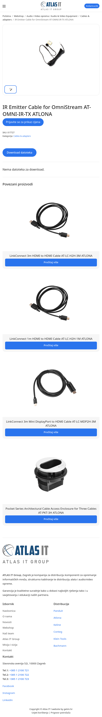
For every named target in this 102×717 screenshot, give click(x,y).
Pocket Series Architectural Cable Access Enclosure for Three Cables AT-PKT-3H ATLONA (51, 511)
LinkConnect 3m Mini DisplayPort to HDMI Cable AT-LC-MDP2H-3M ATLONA (51, 424)
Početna (7, 16)
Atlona (57, 617)
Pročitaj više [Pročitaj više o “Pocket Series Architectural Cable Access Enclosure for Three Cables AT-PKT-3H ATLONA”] (51, 519)
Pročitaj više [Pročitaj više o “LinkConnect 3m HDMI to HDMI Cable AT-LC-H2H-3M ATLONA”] (51, 262)
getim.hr (68, 709)
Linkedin (8, 700)
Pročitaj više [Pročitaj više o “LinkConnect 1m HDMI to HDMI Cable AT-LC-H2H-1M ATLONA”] (51, 345)
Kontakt (7, 650)
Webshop (19, 16)
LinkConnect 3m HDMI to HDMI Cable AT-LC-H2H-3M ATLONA (51, 256)
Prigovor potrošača (60, 712)
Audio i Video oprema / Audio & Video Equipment (52, 16)
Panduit (58, 610)
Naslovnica (9, 610)
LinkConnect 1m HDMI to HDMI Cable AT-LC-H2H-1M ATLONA (51, 339)
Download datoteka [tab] (19, 152)
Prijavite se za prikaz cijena (23, 122)
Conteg (58, 631)
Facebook (8, 686)
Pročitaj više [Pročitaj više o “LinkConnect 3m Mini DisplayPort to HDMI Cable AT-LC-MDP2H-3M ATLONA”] (51, 432)
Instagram (9, 693)
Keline (57, 624)
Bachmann (60, 645)
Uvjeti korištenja (40, 712)
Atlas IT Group (11, 639)
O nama (7, 616)
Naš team (8, 633)
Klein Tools (60, 638)
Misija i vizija (10, 644)
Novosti (7, 622)
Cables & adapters (22, 136)
